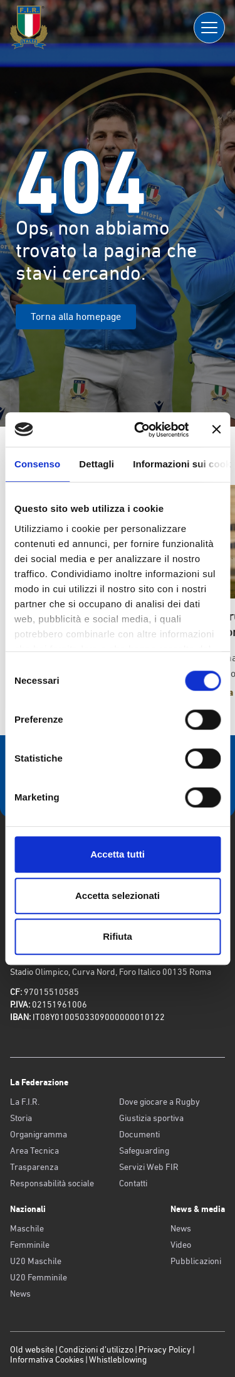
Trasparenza (34, 1167)
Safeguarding (144, 1151)
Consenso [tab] (37, 464)
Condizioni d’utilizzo (96, 1349)
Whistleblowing (118, 1359)
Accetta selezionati (117, 895)
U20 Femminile (38, 1277)
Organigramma (38, 1134)
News (20, 1294)
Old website (32, 1349)
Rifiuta (117, 936)
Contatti (133, 1183)
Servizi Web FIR (149, 1167)
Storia (21, 1118)
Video (180, 1245)
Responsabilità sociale (52, 1183)
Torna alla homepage (76, 316)
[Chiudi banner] (216, 429)
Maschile (27, 1228)
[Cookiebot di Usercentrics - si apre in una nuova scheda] (140, 430)
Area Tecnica (34, 1151)
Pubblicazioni (195, 1261)
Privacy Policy (164, 1349)
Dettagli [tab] (96, 464)
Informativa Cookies (47, 1359)
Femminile (30, 1245)
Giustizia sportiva (151, 1118)
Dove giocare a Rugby (159, 1102)
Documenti (139, 1134)
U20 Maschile (35, 1261)
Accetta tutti (117, 854)
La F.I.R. (24, 1102)
